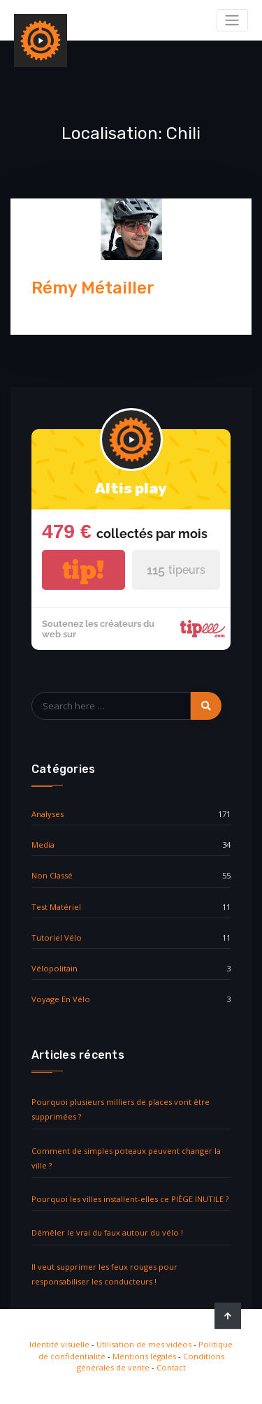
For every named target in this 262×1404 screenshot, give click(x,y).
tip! (83, 570)
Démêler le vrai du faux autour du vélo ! (107, 1232)
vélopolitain (54, 968)
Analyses (47, 814)
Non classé (52, 875)
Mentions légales (144, 1356)
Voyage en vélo (60, 999)
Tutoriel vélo (56, 937)
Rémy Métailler (92, 288)
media (42, 844)
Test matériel (56, 907)
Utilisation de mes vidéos (143, 1344)
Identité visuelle (59, 1344)
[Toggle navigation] (232, 20)
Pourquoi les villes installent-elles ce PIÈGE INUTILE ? (129, 1199)
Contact (171, 1367)
